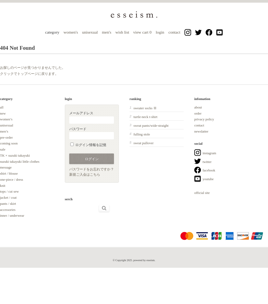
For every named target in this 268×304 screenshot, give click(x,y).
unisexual (90, 32)
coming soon (9, 143)
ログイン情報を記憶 (88, 145)
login (160, 32)
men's (106, 32)
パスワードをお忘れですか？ (91, 169)
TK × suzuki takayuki (15, 155)
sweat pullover (143, 143)
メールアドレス (91, 117)
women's (70, 32)
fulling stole (141, 134)
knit (2, 186)
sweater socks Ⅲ (145, 108)
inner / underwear (12, 215)
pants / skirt (8, 204)
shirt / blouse (9, 173)
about (198, 107)
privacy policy (204, 119)
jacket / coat (8, 197)
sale (2, 149)
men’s (4, 131)
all (1, 107)
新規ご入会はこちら (84, 174)
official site (202, 193)
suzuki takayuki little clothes (19, 162)
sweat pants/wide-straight (151, 126)
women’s (6, 119)
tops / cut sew (9, 191)
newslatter (201, 131)
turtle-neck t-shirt (145, 117)
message (6, 167)
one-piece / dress (11, 180)
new (3, 113)
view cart (143, 32)
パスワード (91, 133)
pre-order (6, 137)
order (197, 113)
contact (174, 32)
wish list (122, 32)
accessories (7, 210)
